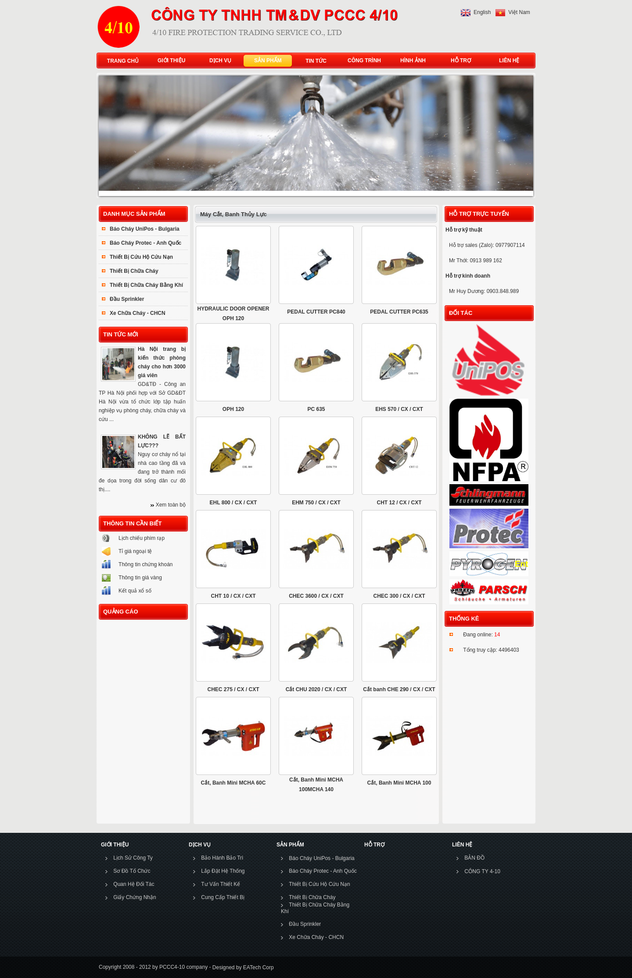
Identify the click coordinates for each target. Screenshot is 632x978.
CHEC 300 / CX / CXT (399, 596)
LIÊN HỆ (507, 60)
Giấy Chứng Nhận (134, 897)
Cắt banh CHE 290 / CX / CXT (399, 689)
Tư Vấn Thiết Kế (220, 884)
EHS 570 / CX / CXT (399, 409)
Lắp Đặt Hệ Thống (222, 871)
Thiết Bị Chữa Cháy (134, 271)
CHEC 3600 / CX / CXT (316, 596)
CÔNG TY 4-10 (482, 871)
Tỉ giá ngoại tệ (135, 551)
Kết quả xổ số (134, 591)
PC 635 (316, 409)
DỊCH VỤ (218, 60)
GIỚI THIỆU (169, 60)
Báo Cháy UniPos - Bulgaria (145, 229)
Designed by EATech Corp (242, 967)
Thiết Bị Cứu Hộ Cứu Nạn (141, 257)
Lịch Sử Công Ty (133, 858)
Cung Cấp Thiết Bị (222, 897)
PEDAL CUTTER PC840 (316, 312)
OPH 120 (233, 409)
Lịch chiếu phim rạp (141, 538)
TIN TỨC (316, 61)
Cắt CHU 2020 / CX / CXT (316, 689)
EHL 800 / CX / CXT (233, 503)
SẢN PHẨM (266, 60)
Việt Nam (519, 12)
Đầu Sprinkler (127, 299)
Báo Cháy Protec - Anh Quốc (145, 243)
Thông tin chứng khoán (145, 564)
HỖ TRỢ (458, 60)
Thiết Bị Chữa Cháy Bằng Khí (146, 285)
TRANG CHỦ (123, 61)
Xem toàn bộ (171, 505)
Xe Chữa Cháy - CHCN (137, 313)
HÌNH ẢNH (411, 60)
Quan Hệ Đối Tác (133, 884)
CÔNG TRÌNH (364, 60)
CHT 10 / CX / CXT (233, 596)
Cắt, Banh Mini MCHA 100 (399, 783)
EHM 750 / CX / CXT (316, 503)
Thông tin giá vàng (140, 578)
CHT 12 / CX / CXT (399, 503)
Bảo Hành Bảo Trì (222, 858)
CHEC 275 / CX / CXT (233, 689)
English (482, 12)
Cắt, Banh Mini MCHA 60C (233, 783)
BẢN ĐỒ (474, 858)
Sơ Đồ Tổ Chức (131, 871)
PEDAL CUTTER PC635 (399, 312)
